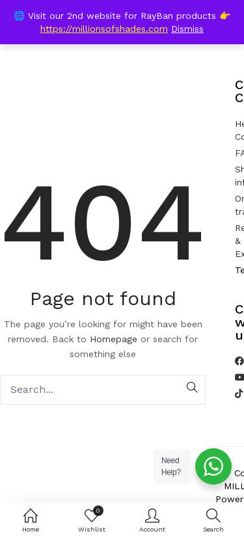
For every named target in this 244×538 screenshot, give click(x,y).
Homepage (113, 339)
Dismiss (187, 28)
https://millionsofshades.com (104, 28)
